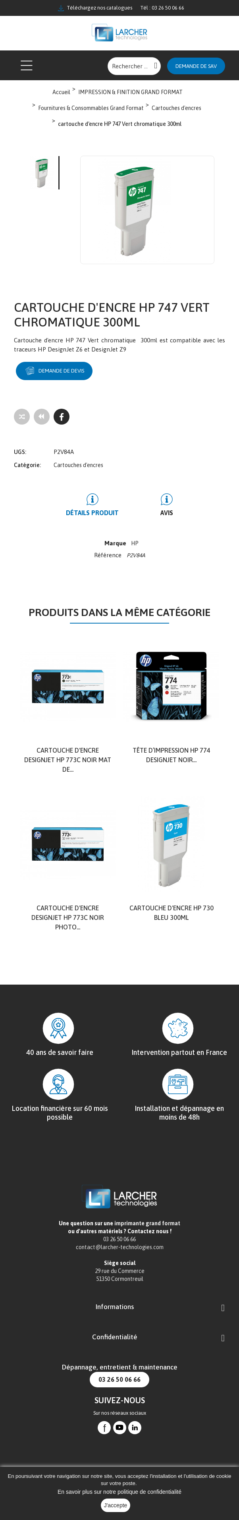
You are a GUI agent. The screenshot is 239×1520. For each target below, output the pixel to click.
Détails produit (92, 512)
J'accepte (115, 1505)
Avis (166, 512)
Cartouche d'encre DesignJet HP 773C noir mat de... (67, 760)
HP (135, 543)
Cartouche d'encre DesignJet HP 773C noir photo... (67, 917)
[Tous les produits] (42, 417)
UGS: (20, 452)
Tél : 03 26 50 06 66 (162, 8)
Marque (115, 543)
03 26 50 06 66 (119, 1379)
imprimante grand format (147, 1223)
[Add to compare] (22, 417)
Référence (108, 555)
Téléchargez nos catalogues (95, 8)
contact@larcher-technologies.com (120, 1247)
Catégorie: (27, 465)
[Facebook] (61, 417)
